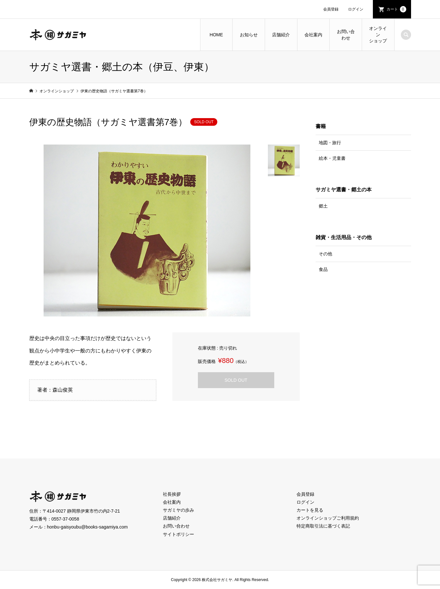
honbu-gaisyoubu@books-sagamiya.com (87, 526)
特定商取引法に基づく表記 (323, 526)
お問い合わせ (346, 34)
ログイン (355, 9)
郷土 (323, 206)
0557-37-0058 (65, 519)
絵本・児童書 (332, 158)
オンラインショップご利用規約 (328, 518)
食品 (323, 269)
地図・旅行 (330, 142)
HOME (216, 34)
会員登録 (331, 9)
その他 (325, 253)
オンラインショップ (378, 34)
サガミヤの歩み (178, 510)
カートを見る (310, 510)
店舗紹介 (281, 34)
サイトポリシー (178, 534)
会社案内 (313, 34)
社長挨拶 (172, 494)
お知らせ (249, 34)
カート (396, 9)
